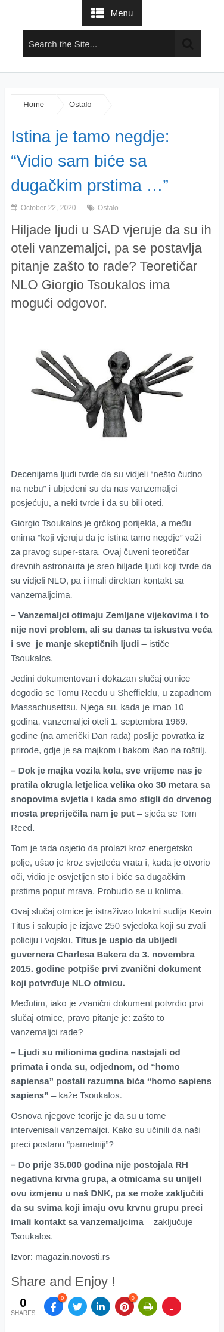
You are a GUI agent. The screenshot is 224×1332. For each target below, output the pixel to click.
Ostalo (80, 104)
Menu (122, 13)
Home (33, 104)
